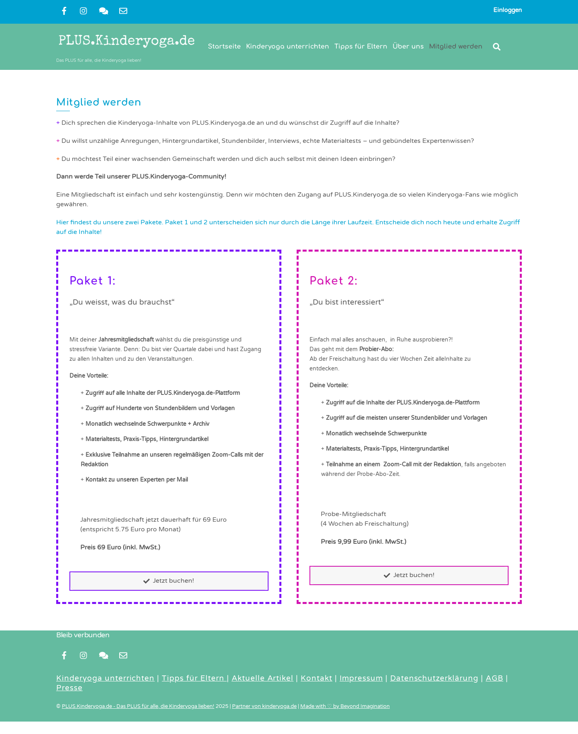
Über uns (408, 46)
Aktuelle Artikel (263, 678)
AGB (494, 678)
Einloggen (507, 10)
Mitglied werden (455, 46)
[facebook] (64, 10)
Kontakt (316, 678)
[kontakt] (104, 10)
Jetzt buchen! (168, 581)
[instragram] (84, 10)
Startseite (224, 46)
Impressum (361, 678)
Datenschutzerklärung (434, 678)
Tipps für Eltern (360, 46)
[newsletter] (123, 10)
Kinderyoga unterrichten (287, 46)
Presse (69, 688)
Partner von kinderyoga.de (264, 707)
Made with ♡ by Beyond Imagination (345, 707)
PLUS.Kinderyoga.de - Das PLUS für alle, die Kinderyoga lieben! (138, 707)
